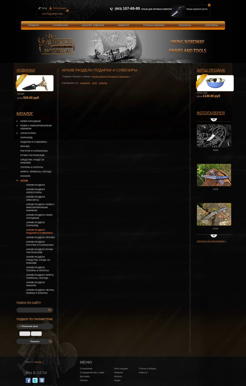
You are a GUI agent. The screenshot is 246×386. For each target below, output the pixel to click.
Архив (86, 76)
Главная (33, 25)
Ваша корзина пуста (198, 7)
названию (85, 83)
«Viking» (37, 362)
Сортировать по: (70, 83)
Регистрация (59, 8)
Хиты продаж (211, 70)
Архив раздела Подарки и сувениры (110, 76)
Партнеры (211, 25)
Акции (117, 380)
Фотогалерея (211, 113)
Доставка (85, 376)
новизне (103, 83)
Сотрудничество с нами (92, 372)
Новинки (26, 70)
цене (94, 83)
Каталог (77, 76)
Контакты (185, 25)
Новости (123, 25)
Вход (44, 8)
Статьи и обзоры (154, 25)
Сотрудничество (55, 12)
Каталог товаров (93, 25)
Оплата (84, 380)
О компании (60, 25)
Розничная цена (30, 326)
